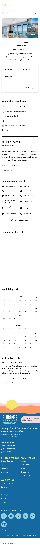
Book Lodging (26, 464)
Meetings (4, 495)
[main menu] (36, 4)
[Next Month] (36, 297)
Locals (3, 502)
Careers (4, 487)
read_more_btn (8, 170)
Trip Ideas (5, 472)
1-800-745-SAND (8, 443)
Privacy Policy (5, 530)
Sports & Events (7, 491)
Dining (3, 465)
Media (3, 498)
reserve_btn (20, 83)
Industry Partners (7, 483)
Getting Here (26, 472)
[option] (4, 304)
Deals (23, 468)
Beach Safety (24, 4)
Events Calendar (7, 461)
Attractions (5, 469)
